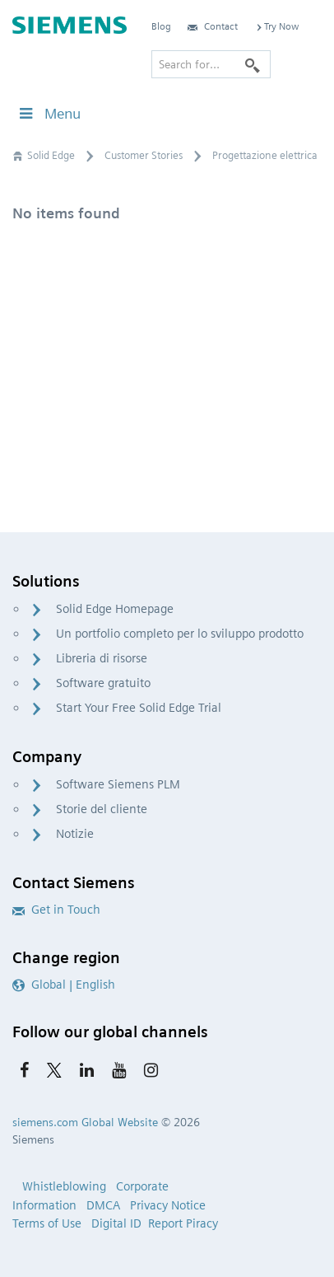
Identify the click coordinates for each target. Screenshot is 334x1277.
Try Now (276, 26)
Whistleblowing (64, 1186)
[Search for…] (211, 64)
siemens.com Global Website (85, 1122)
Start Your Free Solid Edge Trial (138, 707)
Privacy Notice (168, 1205)
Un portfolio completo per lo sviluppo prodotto (180, 633)
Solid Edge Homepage (115, 608)
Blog (161, 26)
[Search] (252, 64)
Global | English (63, 984)
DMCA (103, 1205)
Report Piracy (183, 1223)
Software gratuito (103, 683)
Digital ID (116, 1223)
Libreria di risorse (101, 658)
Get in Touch (56, 909)
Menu (48, 113)
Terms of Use (46, 1223)
